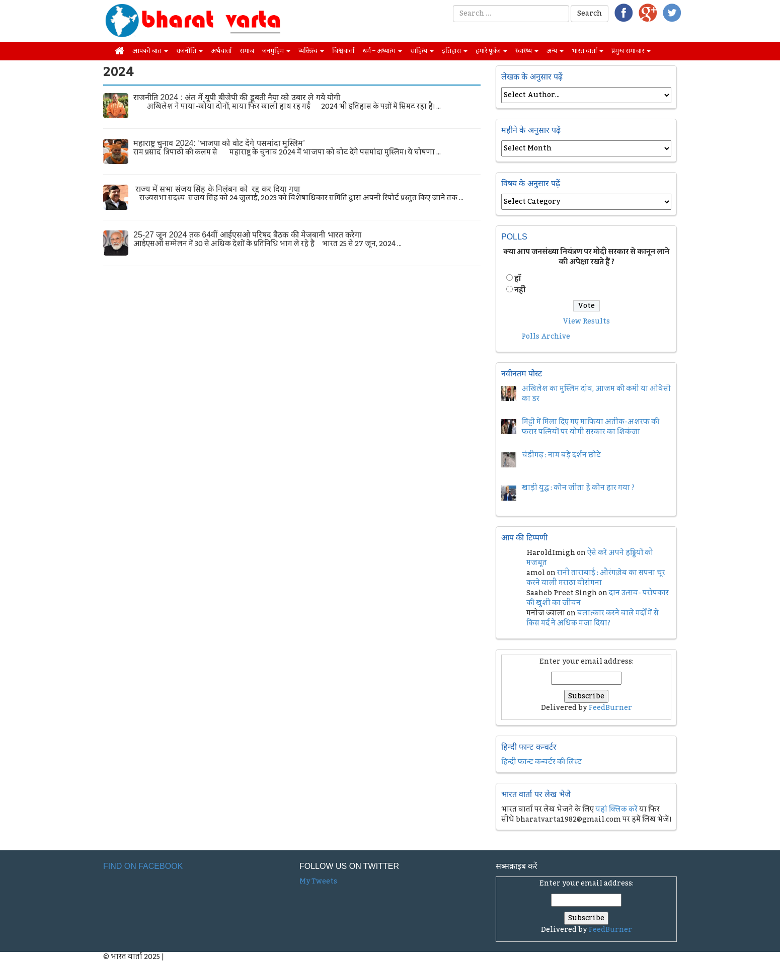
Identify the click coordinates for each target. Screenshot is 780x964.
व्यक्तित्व (311, 51)
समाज (247, 51)
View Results (586, 321)
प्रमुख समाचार (631, 51)
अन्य (555, 51)
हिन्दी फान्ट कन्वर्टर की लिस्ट (541, 762)
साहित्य (422, 51)
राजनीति (189, 51)
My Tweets (318, 881)
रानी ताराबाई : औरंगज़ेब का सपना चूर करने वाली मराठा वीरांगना (595, 578)
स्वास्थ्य (526, 51)
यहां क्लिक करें (616, 809)
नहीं (519, 290)
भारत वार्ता (587, 51)
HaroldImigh (550, 553)
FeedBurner (610, 708)
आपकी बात (150, 51)
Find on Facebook (143, 866)
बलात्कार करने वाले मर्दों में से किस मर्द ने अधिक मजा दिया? (592, 618)
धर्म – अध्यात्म (382, 51)
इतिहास (454, 51)
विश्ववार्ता (343, 51)
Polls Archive (545, 337)
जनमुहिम (276, 51)
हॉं (517, 279)
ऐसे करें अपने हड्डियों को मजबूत (589, 558)
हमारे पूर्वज (491, 51)
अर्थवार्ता (221, 51)
